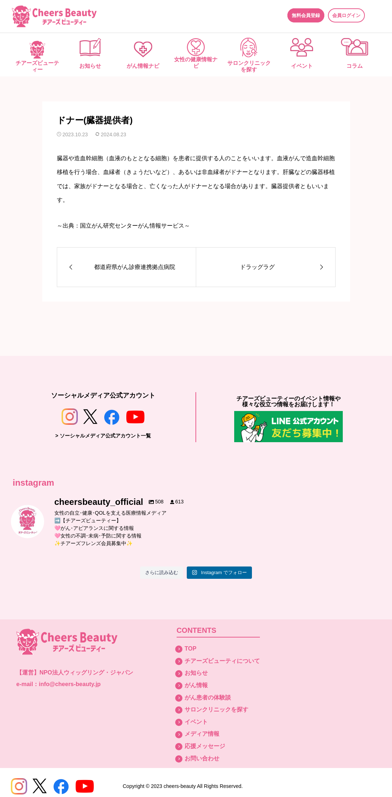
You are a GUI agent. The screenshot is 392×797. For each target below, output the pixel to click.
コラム (354, 66)
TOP (191, 649)
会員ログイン (346, 15)
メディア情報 (202, 734)
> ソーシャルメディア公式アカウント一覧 (103, 436)
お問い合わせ (202, 758)
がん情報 (196, 685)
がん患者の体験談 (208, 697)
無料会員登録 (306, 15)
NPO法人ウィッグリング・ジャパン (86, 672)
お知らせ (90, 66)
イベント (302, 66)
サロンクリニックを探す (249, 66)
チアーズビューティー (37, 66)
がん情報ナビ (143, 66)
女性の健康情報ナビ (196, 62)
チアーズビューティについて (222, 661)
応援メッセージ (205, 746)
